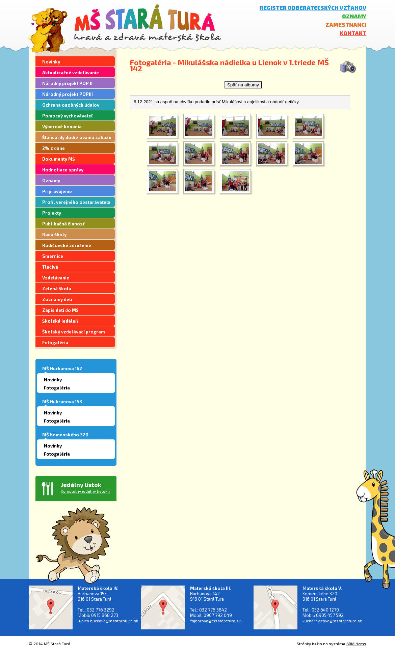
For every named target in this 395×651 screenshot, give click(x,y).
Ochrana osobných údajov (70, 105)
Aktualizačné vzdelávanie (70, 72)
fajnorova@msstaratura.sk (215, 620)
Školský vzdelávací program (73, 331)
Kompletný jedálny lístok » (85, 491)
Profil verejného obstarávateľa (76, 202)
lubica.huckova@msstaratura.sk (108, 620)
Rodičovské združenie (66, 245)
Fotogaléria (55, 342)
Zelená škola (56, 288)
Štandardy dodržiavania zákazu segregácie (76, 138)
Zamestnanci (345, 24)
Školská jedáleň (60, 321)
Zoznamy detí (57, 299)
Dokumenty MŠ (58, 159)
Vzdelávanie (55, 277)
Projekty (51, 213)
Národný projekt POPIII (67, 94)
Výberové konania (62, 126)
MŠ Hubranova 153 (62, 401)
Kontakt (353, 33)
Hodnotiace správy (62, 169)
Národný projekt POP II (67, 83)
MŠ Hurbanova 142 (62, 368)
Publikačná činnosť (63, 223)
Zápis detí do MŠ (60, 310)
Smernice (52, 256)
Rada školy (54, 234)
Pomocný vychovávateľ (67, 115)
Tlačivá (50, 267)
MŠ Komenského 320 (65, 434)
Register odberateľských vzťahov (313, 7)
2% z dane (53, 148)
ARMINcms (356, 643)
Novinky (51, 61)
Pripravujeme (57, 191)
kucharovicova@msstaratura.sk (332, 620)
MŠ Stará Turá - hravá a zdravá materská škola (147, 23)
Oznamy (354, 16)
